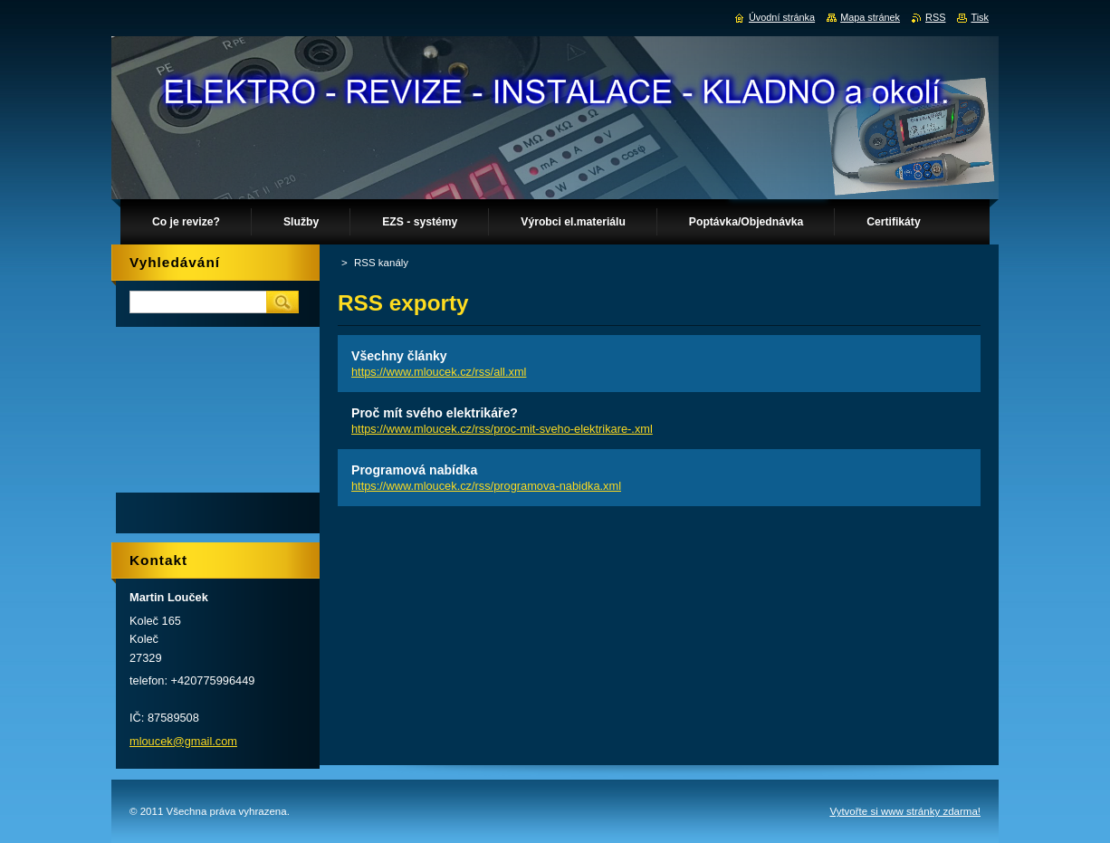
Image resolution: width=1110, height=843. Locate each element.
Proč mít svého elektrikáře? (434, 413)
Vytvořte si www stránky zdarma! (905, 811)
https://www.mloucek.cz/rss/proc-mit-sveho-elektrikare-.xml (502, 429)
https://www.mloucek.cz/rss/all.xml (438, 371)
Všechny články (399, 356)
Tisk (980, 17)
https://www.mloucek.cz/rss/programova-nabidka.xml (486, 486)
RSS (935, 17)
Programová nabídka (414, 470)
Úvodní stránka (782, 17)
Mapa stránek (870, 17)
